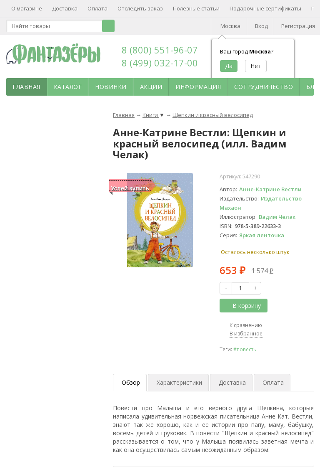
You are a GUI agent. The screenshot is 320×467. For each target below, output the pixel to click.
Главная (26, 87)
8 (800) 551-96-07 (160, 49)
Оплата (98, 8)
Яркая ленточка (261, 235)
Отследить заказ (140, 8)
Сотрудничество (263, 87)
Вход (261, 26)
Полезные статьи (196, 8)
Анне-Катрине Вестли (270, 189)
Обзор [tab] (131, 382)
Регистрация (298, 26)
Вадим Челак (277, 217)
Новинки (111, 87)
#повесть (244, 349)
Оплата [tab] (273, 382)
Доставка (65, 8)
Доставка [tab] (232, 382)
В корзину (242, 306)
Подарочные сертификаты (265, 8)
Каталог (68, 87)
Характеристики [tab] (179, 382)
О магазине (26, 8)
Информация (198, 87)
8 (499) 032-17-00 (160, 62)
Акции (151, 87)
